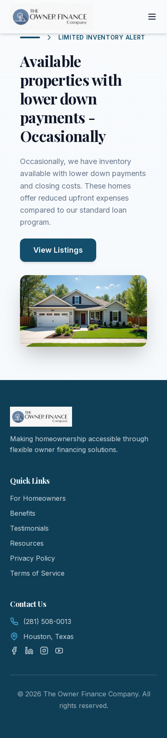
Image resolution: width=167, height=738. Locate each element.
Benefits (22, 513)
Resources (27, 543)
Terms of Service (37, 573)
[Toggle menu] (152, 17)
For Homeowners (38, 498)
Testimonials (29, 528)
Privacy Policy (32, 558)
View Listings (58, 250)
